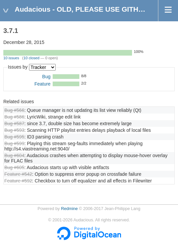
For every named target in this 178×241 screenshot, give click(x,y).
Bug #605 (14, 167)
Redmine (69, 208)
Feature (42, 84)
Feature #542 (18, 174)
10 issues (11, 58)
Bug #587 (14, 123)
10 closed (31, 58)
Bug (46, 76)
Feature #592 (18, 180)
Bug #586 (14, 117)
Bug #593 (14, 130)
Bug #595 (14, 136)
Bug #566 (14, 110)
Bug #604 (14, 155)
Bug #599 (14, 143)
